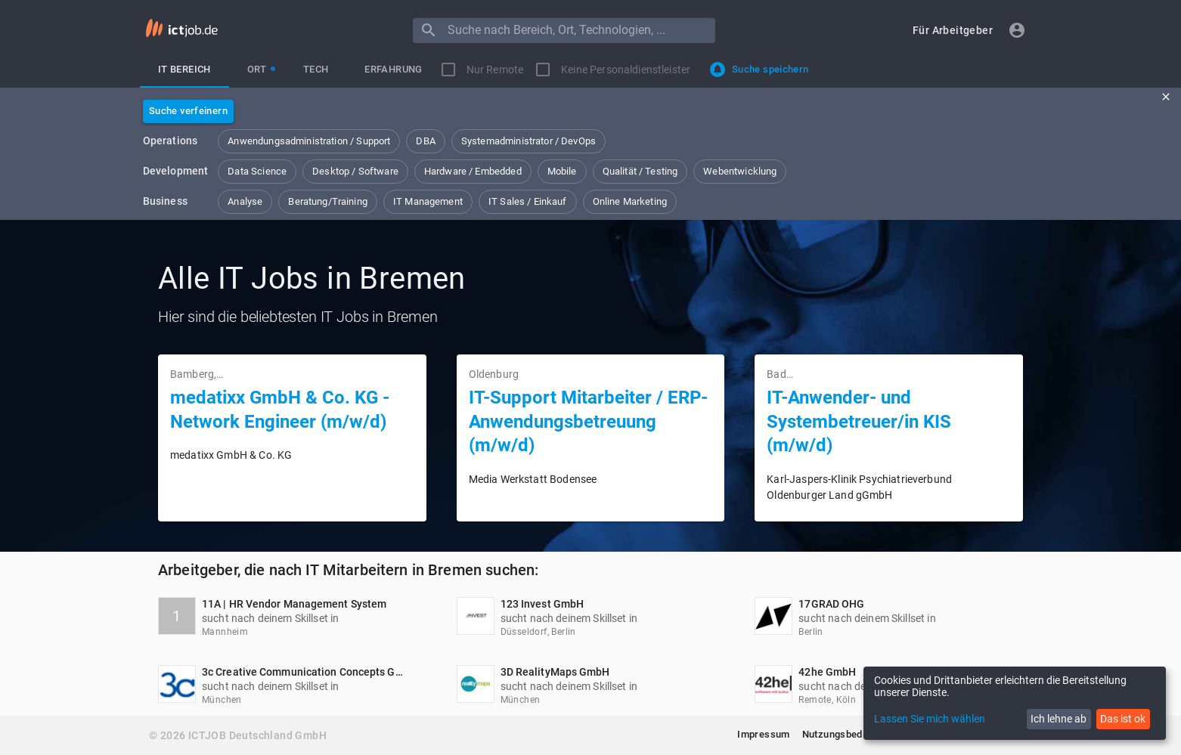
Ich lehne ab (1058, 719)
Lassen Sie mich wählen (929, 719)
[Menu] (429, 30)
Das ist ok (1122, 719)
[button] (953, 31)
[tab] (184, 69)
